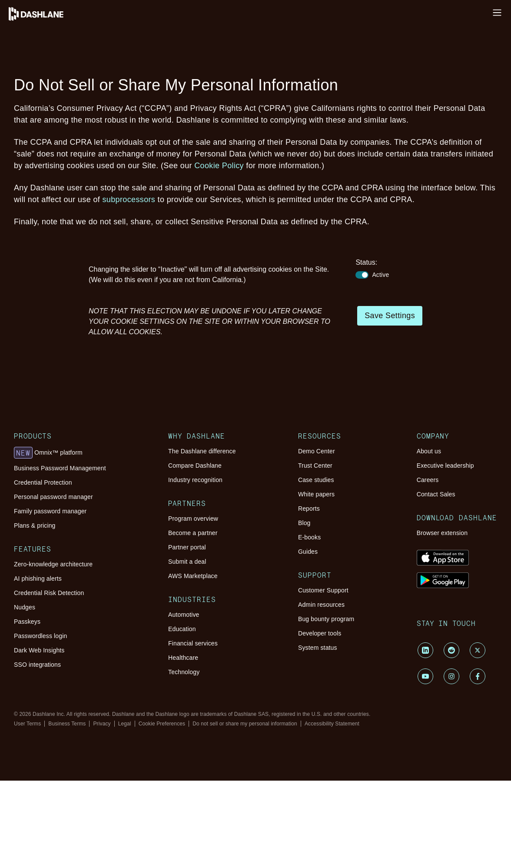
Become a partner (193, 532)
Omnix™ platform (48, 453)
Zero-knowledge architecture (53, 564)
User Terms (27, 724)
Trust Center (315, 465)
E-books (309, 537)
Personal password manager (53, 496)
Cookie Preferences (162, 724)
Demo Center (316, 451)
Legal (124, 724)
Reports (309, 508)
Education (182, 628)
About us (429, 451)
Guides (308, 551)
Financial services (193, 643)
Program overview (193, 518)
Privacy (101, 724)
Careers (428, 479)
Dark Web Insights (39, 650)
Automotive (183, 614)
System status (317, 647)
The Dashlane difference (202, 451)
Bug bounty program (326, 618)
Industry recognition (195, 479)
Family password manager (50, 511)
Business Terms (67, 724)
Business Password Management (60, 468)
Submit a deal (187, 561)
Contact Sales (436, 494)
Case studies (316, 479)
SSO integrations (37, 664)
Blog (304, 522)
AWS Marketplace (193, 575)
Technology (183, 671)
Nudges (24, 607)
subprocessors (129, 199)
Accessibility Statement (332, 724)
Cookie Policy (219, 165)
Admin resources (321, 604)
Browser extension (442, 532)
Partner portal (187, 547)
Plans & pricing (34, 525)
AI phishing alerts (38, 578)
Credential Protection (43, 482)
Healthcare (183, 657)
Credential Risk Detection (49, 592)
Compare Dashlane (195, 465)
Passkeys (27, 621)
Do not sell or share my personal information (244, 724)
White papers (316, 494)
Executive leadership (445, 465)
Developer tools (319, 633)
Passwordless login (40, 635)
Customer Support (323, 590)
